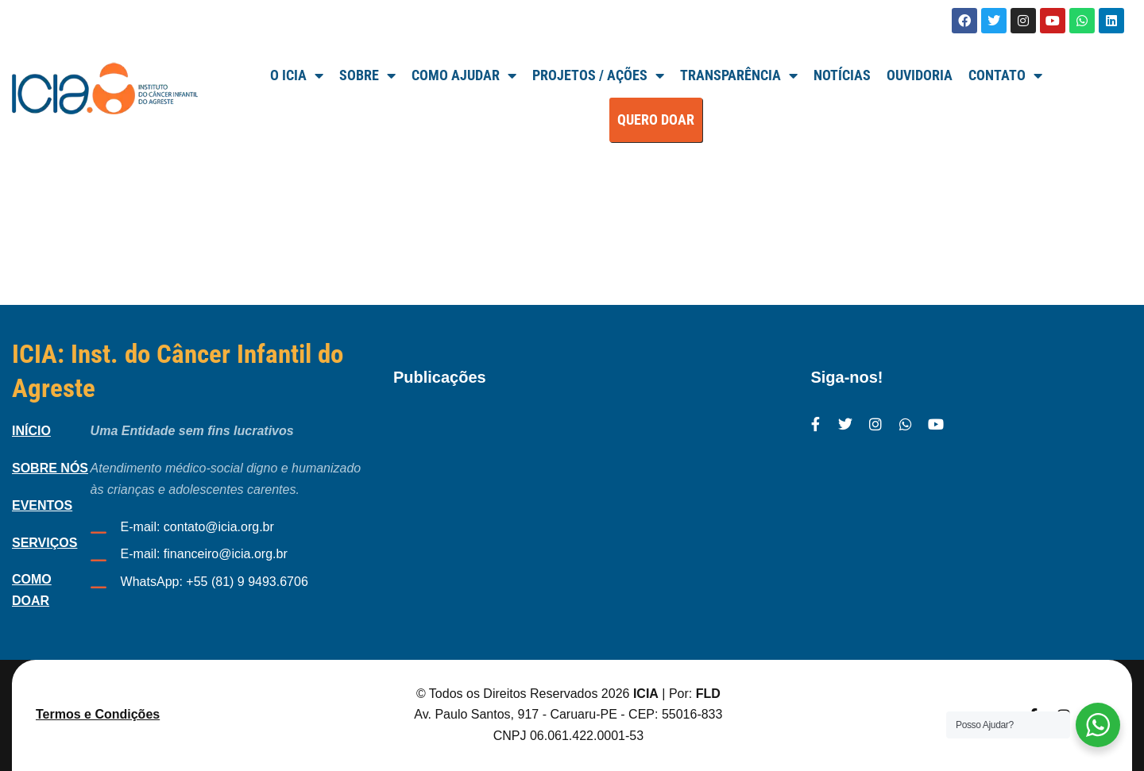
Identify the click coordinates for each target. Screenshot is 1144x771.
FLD (708, 693)
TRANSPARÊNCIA (739, 75)
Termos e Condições (98, 714)
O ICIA (296, 75)
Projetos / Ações (598, 75)
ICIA (646, 693)
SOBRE (367, 75)
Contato (1005, 75)
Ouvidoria (920, 75)
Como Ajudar (464, 75)
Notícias (842, 75)
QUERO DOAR (655, 119)
